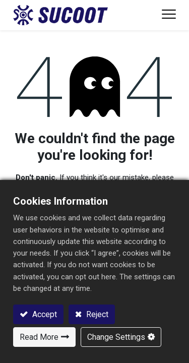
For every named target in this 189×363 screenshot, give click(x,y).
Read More (39, 337)
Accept (43, 314)
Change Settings (116, 337)
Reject (96, 314)
